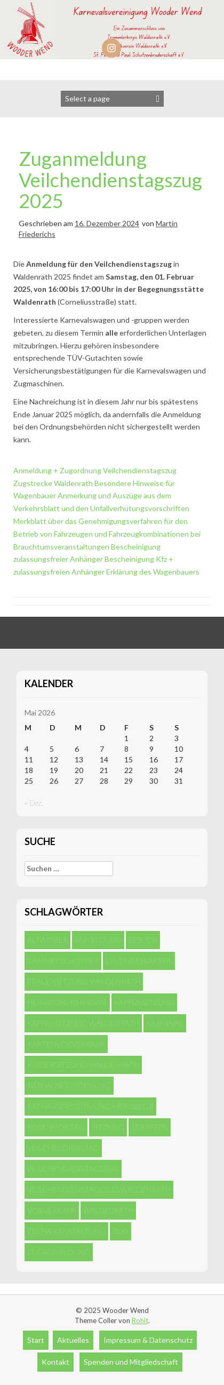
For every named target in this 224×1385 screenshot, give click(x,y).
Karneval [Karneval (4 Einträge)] (164, 1023)
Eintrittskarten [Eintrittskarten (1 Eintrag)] (139, 960)
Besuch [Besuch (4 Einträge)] (143, 939)
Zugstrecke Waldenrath (53, 483)
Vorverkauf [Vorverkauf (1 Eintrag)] (51, 1210)
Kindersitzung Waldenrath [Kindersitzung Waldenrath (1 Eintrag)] (83, 1064)
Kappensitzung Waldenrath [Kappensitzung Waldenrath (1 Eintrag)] (83, 1023)
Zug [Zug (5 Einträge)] (121, 1231)
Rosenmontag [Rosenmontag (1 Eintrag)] (56, 1127)
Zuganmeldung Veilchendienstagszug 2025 (110, 179)
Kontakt (55, 1361)
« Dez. (34, 802)
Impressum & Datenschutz (148, 1339)
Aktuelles (73, 1339)
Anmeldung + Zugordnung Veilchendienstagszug (95, 470)
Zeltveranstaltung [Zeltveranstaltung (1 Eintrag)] (66, 1231)
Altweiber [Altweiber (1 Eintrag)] (47, 939)
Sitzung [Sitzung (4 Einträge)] (108, 1127)
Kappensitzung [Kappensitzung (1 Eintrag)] (144, 1002)
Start (35, 1339)
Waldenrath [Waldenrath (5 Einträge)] (108, 1210)
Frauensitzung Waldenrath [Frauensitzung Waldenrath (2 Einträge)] (83, 981)
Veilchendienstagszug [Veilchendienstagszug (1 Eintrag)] (73, 1168)
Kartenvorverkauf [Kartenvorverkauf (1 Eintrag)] (66, 1043)
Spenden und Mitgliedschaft (131, 1361)
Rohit (140, 1320)
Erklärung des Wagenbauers (152, 571)
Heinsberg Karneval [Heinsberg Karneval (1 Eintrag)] (67, 1002)
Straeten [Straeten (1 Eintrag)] (149, 1127)
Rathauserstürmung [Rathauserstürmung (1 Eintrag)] (69, 1085)
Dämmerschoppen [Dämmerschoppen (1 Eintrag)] (63, 960)
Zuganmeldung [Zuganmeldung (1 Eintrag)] (58, 1251)
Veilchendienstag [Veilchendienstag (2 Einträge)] (63, 1147)
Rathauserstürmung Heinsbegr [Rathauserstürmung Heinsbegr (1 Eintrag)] (90, 1106)
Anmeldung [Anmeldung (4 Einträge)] (98, 939)
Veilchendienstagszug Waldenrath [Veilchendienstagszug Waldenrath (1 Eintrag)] (99, 1189)
